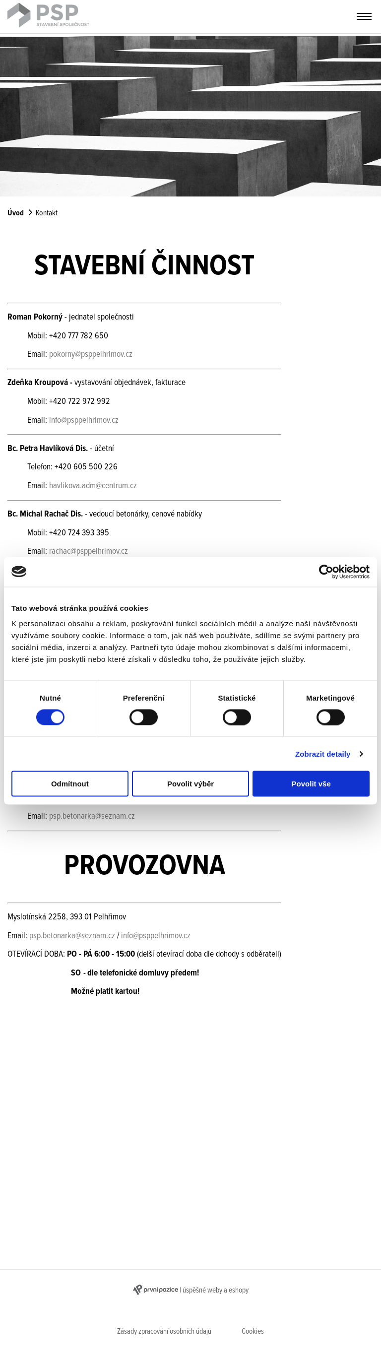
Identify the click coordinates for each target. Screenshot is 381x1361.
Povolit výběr (190, 783)
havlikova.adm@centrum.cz (93, 486)
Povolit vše (311, 783)
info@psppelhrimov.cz (84, 420)
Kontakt (47, 213)
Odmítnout (70, 783)
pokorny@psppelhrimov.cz (90, 354)
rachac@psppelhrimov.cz (88, 551)
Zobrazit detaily (323, 753)
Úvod (15, 213)
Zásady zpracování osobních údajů (164, 1332)
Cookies (253, 1332)
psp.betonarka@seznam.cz (92, 816)
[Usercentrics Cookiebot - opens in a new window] (326, 571)
